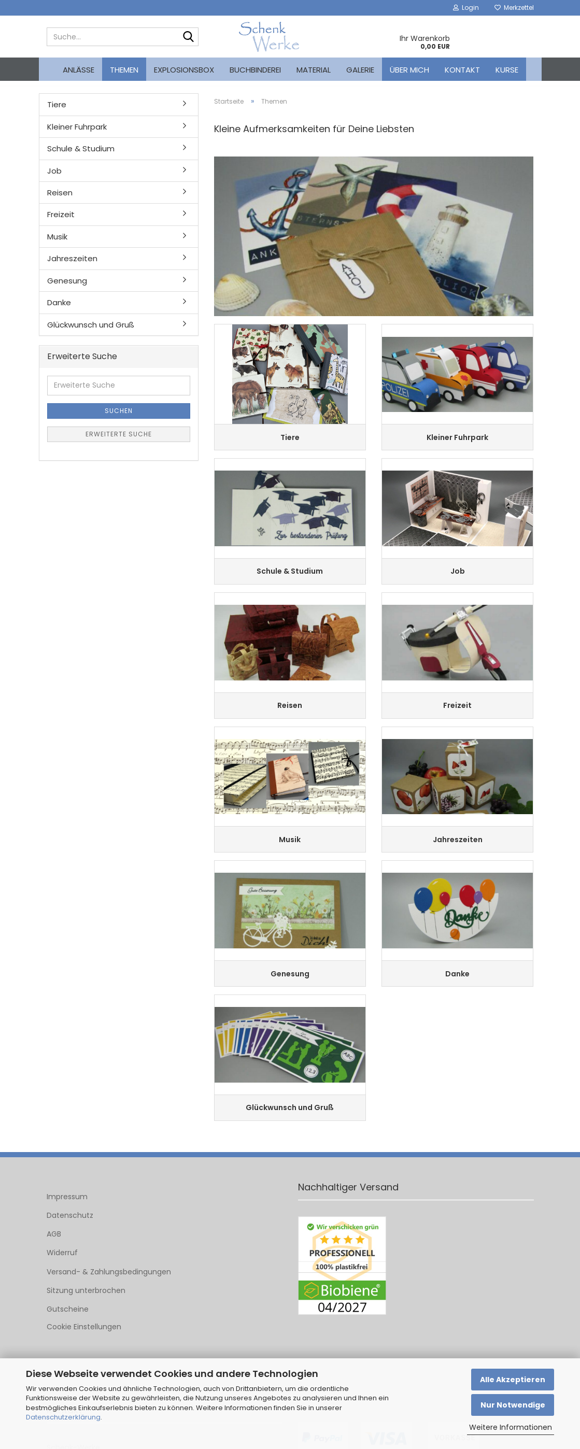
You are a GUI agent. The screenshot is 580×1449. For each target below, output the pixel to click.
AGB (54, 1261)
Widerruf (62, 1280)
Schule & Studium (81, 156)
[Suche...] (189, 37)
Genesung (67, 287)
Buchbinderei (255, 69)
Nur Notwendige (512, 1405)
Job (54, 178)
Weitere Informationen (510, 1427)
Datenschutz (70, 1242)
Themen (124, 69)
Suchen (119, 418)
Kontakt (462, 69)
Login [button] (466, 7)
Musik (57, 244)
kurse (507, 69)
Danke (59, 310)
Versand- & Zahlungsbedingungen (109, 1299)
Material (313, 69)
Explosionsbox (184, 69)
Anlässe (78, 69)
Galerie (360, 69)
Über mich (409, 69)
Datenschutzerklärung (63, 1417)
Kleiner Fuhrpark (77, 134)
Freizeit (61, 222)
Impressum (67, 1223)
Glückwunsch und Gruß (90, 331)
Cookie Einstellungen (84, 1353)
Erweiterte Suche (119, 441)
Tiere (56, 112)
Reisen (60, 200)
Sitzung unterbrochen (86, 1317)
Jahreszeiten (72, 266)
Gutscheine (68, 1336)
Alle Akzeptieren (512, 1379)
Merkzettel (514, 7)
